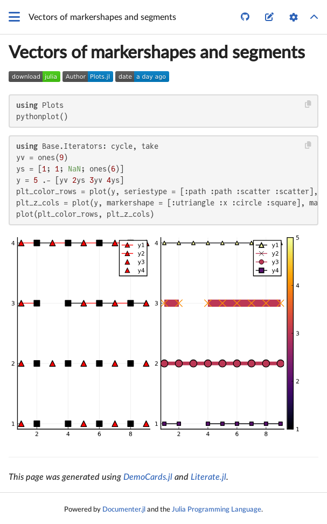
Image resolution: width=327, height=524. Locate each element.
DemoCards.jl (147, 477)
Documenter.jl (123, 509)
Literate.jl (208, 477)
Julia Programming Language (216, 509)
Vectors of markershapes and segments (157, 52)
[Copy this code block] (308, 104)
